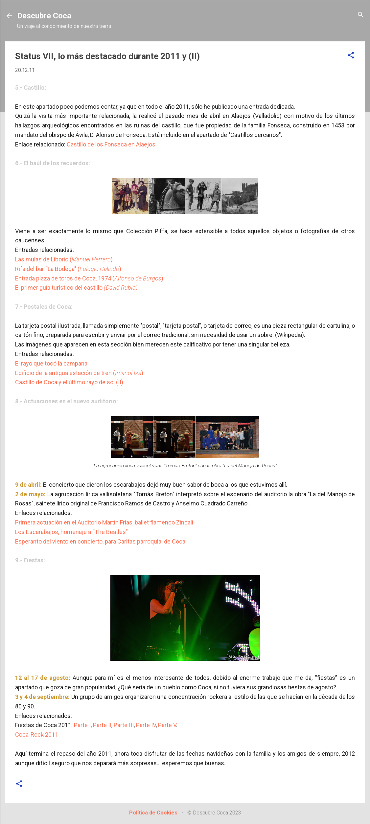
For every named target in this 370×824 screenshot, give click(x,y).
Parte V (167, 725)
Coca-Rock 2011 (36, 734)
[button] (351, 55)
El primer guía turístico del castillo (76, 287)
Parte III (124, 725)
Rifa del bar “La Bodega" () (68, 268)
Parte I (82, 725)
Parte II (102, 725)
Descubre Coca (44, 15)
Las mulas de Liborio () (64, 259)
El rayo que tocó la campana (51, 363)
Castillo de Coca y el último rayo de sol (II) (69, 382)
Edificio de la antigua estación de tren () (79, 372)
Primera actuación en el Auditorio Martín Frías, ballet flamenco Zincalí (104, 522)
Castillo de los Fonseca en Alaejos (111, 144)
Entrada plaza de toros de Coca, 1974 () (89, 278)
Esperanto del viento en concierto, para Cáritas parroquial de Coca (100, 541)
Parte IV (146, 725)
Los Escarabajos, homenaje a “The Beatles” (71, 531)
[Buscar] (361, 15)
